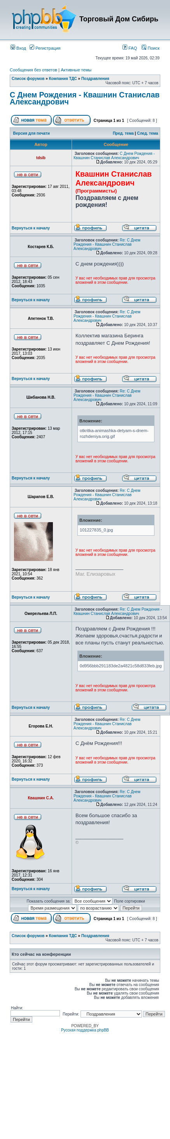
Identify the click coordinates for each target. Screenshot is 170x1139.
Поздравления (95, 78)
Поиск (150, 48)
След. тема (147, 133)
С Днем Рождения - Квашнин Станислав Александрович (84, 98)
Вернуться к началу (31, 228)
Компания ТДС (63, 78)
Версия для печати (31, 133)
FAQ (130, 48)
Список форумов (28, 78)
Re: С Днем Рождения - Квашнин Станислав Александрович (107, 244)
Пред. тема (123, 133)
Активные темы (76, 70)
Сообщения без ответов (33, 70)
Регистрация (45, 48)
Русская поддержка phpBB (85, 1030)
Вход (18, 48)
